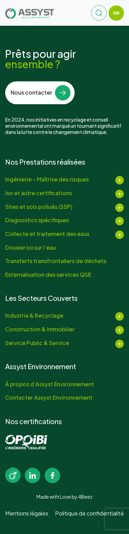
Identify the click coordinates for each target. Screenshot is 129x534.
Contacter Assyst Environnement (49, 398)
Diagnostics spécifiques (37, 220)
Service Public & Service (37, 343)
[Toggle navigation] (116, 12)
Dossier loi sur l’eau (30, 247)
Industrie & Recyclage (34, 316)
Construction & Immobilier (40, 330)
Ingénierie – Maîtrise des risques (47, 179)
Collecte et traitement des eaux (47, 233)
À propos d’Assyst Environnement (49, 384)
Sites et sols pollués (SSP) (38, 206)
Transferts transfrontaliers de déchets (55, 261)
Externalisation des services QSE (48, 274)
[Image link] (13, 475)
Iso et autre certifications (38, 193)
